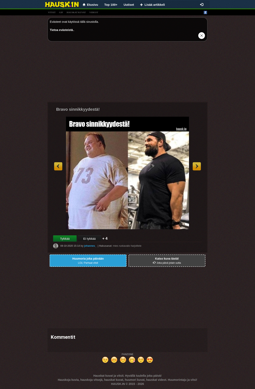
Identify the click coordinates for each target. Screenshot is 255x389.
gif (61, 12)
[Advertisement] (127, 73)
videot (93, 12)
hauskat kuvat (76, 12)
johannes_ (90, 245)
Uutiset (129, 4)
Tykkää (64, 238)
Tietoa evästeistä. (62, 30)
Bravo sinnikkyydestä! (78, 109)
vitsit (52, 12)
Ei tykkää (89, 238)
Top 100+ (110, 4)
